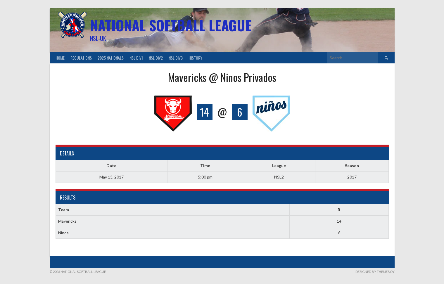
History (195, 58)
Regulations (81, 58)
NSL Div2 (156, 58)
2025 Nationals (111, 58)
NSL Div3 (176, 58)
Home (60, 58)
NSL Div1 (136, 58)
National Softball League (171, 25)
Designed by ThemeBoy (375, 271)
